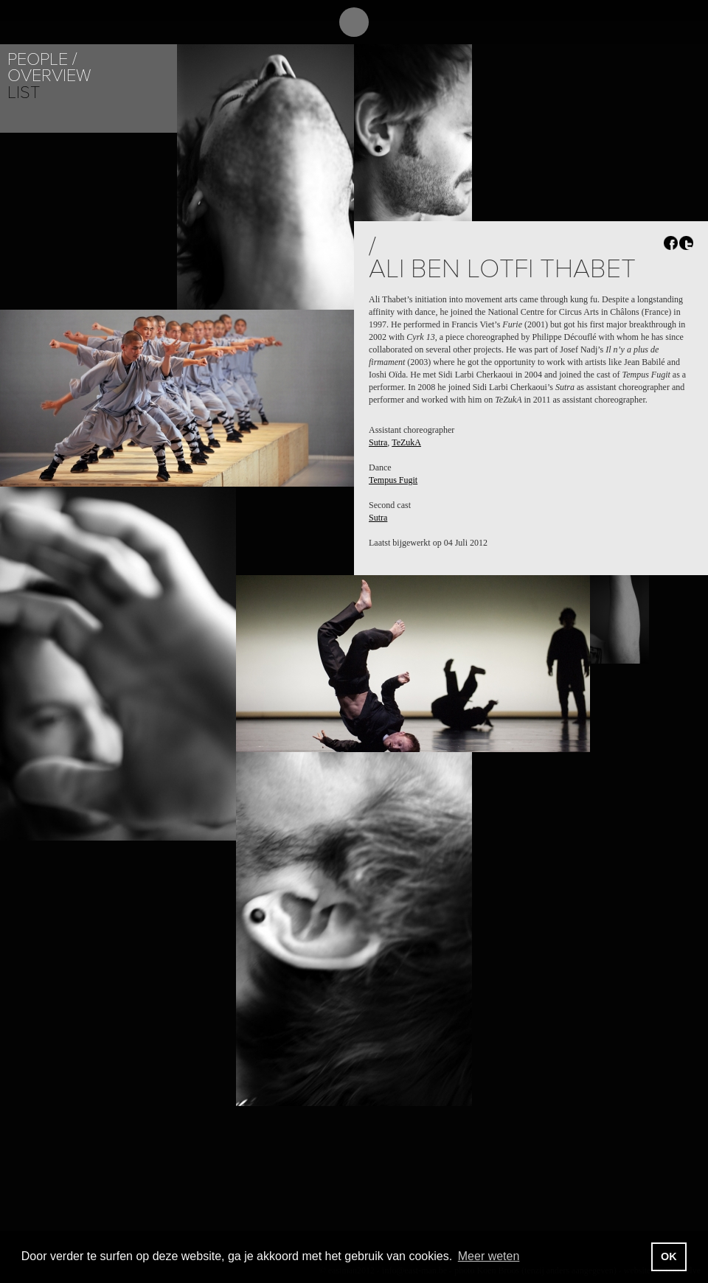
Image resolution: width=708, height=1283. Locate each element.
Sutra (378, 442)
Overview (49, 75)
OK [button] (669, 1256)
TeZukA (406, 442)
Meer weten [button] (489, 1256)
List (23, 92)
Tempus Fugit (393, 480)
